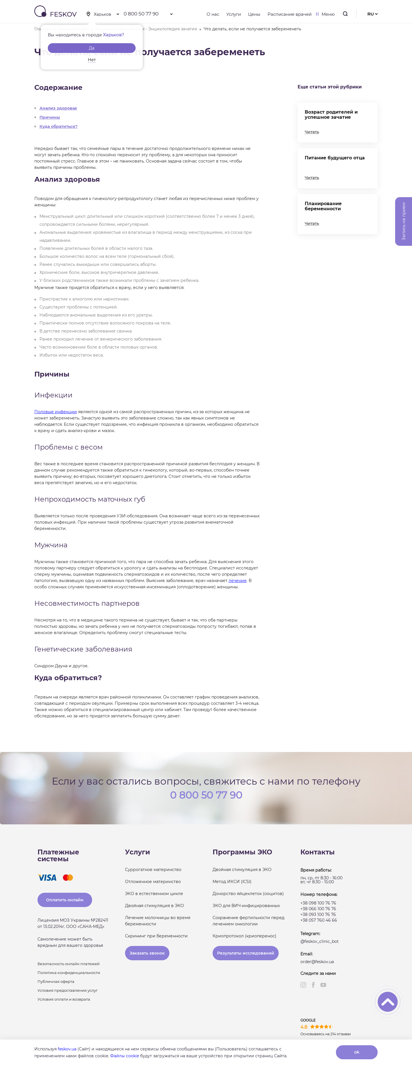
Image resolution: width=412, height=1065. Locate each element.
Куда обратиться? (58, 126)
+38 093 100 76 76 (318, 914)
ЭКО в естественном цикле (154, 893)
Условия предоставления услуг (67, 990)
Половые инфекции (55, 411)
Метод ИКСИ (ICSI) (232, 881)
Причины (49, 117)
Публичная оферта (55, 981)
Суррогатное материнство (153, 869)
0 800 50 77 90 (141, 14)
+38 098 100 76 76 (318, 903)
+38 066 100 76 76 (318, 908)
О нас (213, 14)
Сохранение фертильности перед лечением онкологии (248, 921)
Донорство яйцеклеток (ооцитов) (248, 893)
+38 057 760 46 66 (318, 920)
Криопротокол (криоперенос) (244, 936)
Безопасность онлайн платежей (68, 963)
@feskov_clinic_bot (319, 941)
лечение (238, 580)
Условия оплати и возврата (63, 999)
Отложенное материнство (153, 881)
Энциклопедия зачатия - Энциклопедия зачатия (146, 28)
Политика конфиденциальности (68, 972)
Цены (254, 14)
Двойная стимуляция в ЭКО (154, 905)
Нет (92, 59)
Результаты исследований (245, 953)
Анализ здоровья (58, 108)
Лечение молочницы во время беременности (157, 921)
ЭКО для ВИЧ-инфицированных (246, 905)
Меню (327, 14)
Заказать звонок (147, 953)
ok (356, 1052)
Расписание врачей (290, 14)
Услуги (233, 14)
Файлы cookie (124, 1055)
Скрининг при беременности (156, 936)
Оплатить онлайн (65, 899)
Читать (312, 131)
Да (91, 48)
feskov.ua (67, 1049)
